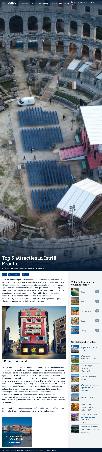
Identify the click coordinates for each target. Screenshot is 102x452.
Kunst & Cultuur (14, 275)
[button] (93, 2)
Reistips (25, 275)
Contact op (43, 3)
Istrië (4, 275)
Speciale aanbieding (60, 3)
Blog (34, 3)
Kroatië (25, 3)
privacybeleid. (39, 450)
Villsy (40, 408)
